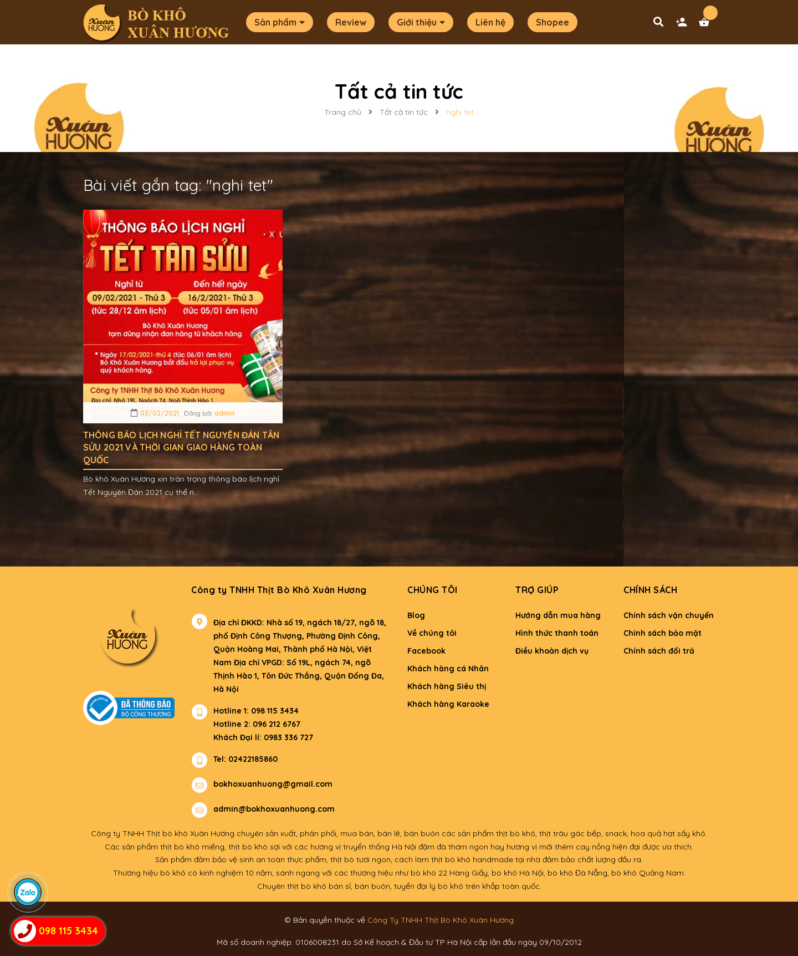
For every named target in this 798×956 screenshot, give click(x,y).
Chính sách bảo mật (662, 633)
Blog (416, 615)
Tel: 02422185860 (245, 759)
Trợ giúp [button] (537, 589)
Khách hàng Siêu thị (446, 686)
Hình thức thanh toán (556, 633)
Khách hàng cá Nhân (448, 669)
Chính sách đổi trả (658, 651)
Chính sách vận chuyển (668, 615)
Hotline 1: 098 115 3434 (256, 711)
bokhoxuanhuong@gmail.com (272, 784)
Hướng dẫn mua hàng (558, 615)
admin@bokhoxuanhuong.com (274, 809)
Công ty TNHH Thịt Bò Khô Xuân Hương (279, 589)
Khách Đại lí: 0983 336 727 (252, 737)
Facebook (426, 651)
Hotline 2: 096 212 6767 (256, 724)
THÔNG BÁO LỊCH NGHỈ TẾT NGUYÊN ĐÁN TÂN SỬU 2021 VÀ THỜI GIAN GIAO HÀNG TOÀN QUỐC (181, 447)
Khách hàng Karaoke (448, 704)
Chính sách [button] (650, 589)
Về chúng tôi (432, 633)
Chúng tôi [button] (432, 589)
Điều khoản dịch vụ (552, 651)
